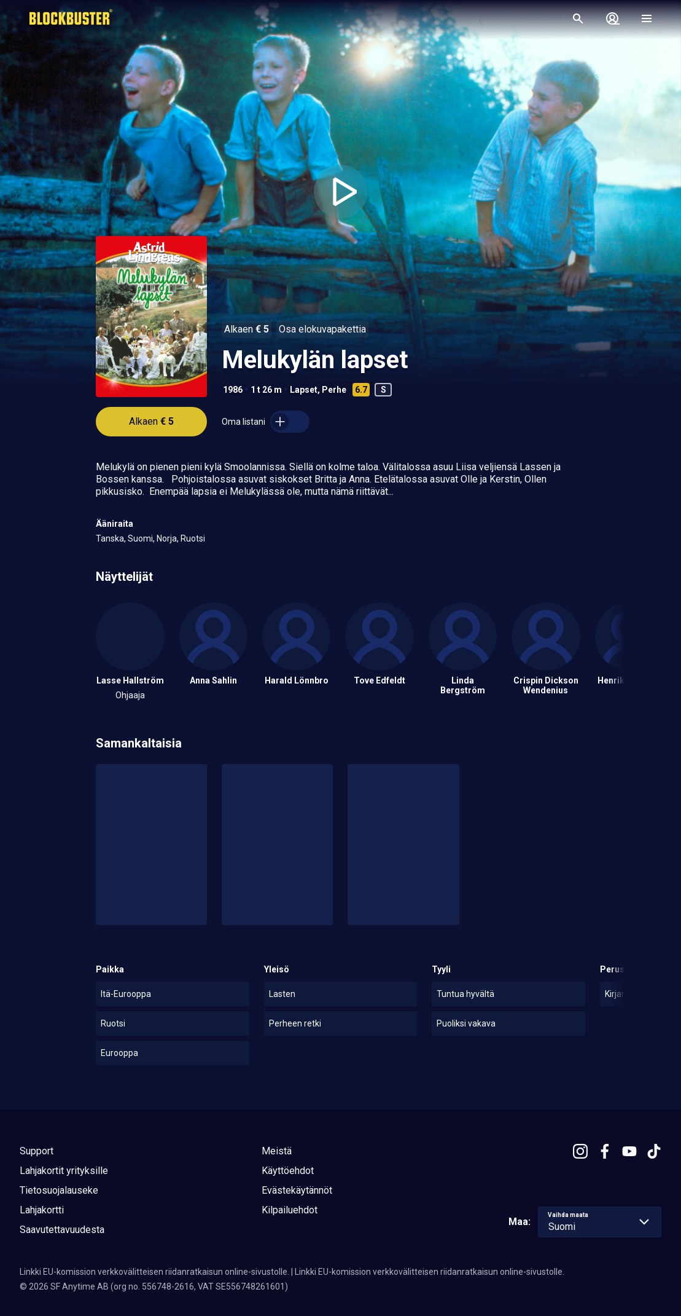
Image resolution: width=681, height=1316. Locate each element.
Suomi (140, 538)
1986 (233, 390)
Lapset (303, 390)
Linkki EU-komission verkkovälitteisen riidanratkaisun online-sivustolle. (154, 1272)
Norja (167, 538)
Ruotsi (193, 538)
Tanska (110, 538)
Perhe (334, 390)
